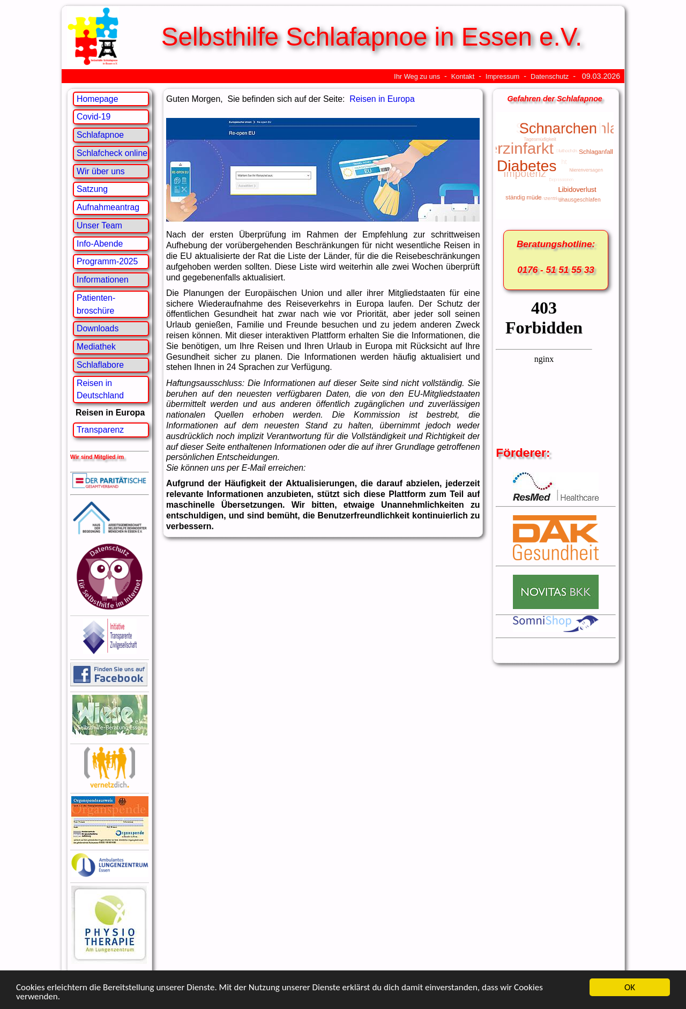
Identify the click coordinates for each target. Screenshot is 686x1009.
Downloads (97, 328)
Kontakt (463, 76)
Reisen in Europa (381, 98)
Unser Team (99, 225)
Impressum (502, 76)
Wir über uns (101, 171)
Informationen (103, 279)
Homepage (97, 98)
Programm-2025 (107, 261)
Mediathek (96, 346)
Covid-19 (93, 116)
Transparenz (100, 429)
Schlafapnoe (100, 134)
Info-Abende (100, 243)
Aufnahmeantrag (108, 207)
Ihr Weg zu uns (417, 76)
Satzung (92, 189)
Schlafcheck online (112, 153)
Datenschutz (550, 76)
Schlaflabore (100, 364)
